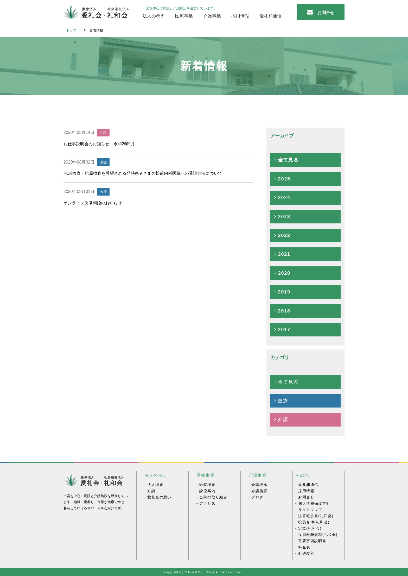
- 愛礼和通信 (306, 485)
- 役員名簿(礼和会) (312, 522)
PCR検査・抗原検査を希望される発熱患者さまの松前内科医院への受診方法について (142, 173)
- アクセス (205, 503)
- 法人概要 (153, 485)
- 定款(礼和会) (308, 528)
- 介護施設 (257, 491)
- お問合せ (304, 497)
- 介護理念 (257, 485)
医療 (281, 400)
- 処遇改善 (304, 553)
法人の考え (154, 16)
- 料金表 (302, 547)
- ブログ (256, 497)
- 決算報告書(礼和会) (314, 516)
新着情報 (98, 30)
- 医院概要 (205, 485)
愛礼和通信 (270, 16)
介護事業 (212, 16)
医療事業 (184, 16)
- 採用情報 (304, 491)
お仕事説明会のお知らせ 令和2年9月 (99, 144)
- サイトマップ (308, 510)
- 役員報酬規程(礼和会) (316, 535)
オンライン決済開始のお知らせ (92, 203)
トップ (73, 30)
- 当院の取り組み (211, 497)
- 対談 (149, 491)
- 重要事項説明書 (310, 541)
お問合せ (320, 12)
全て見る (286, 159)
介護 (281, 419)
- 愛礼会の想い (157, 497)
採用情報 (240, 16)
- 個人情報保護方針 (312, 503)
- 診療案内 (205, 491)
